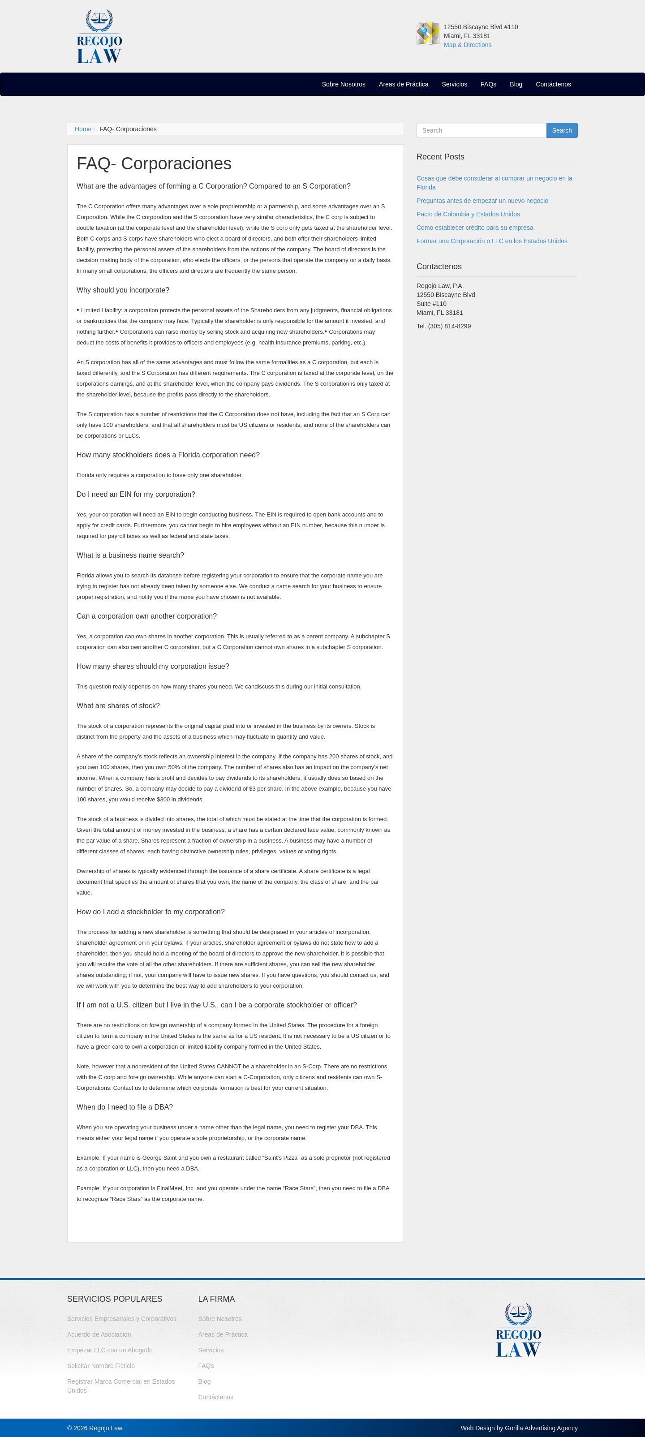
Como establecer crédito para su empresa (475, 227)
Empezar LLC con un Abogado (110, 1350)
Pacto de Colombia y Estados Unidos (468, 214)
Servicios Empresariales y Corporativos (121, 1318)
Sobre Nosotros (344, 84)
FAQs (488, 84)
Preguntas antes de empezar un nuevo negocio (482, 200)
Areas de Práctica (404, 84)
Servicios (455, 84)
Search (562, 130)
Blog (516, 84)
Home (83, 129)
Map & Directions (468, 44)
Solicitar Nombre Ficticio (101, 1365)
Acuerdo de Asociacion (99, 1334)
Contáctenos (553, 84)
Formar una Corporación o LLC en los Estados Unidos (492, 241)
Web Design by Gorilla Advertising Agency (519, 1428)
